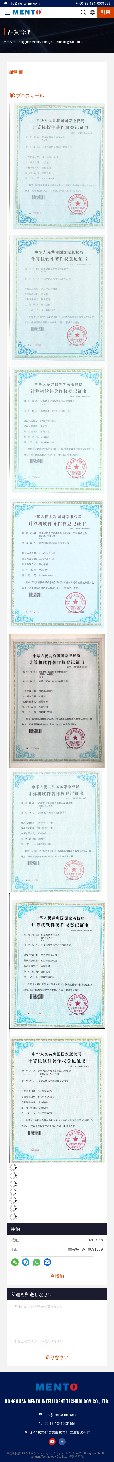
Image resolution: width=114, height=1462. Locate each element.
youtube (52, 1441)
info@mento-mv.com (22, 3)
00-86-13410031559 (92, 3)
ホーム (8, 42)
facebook (62, 1441)
